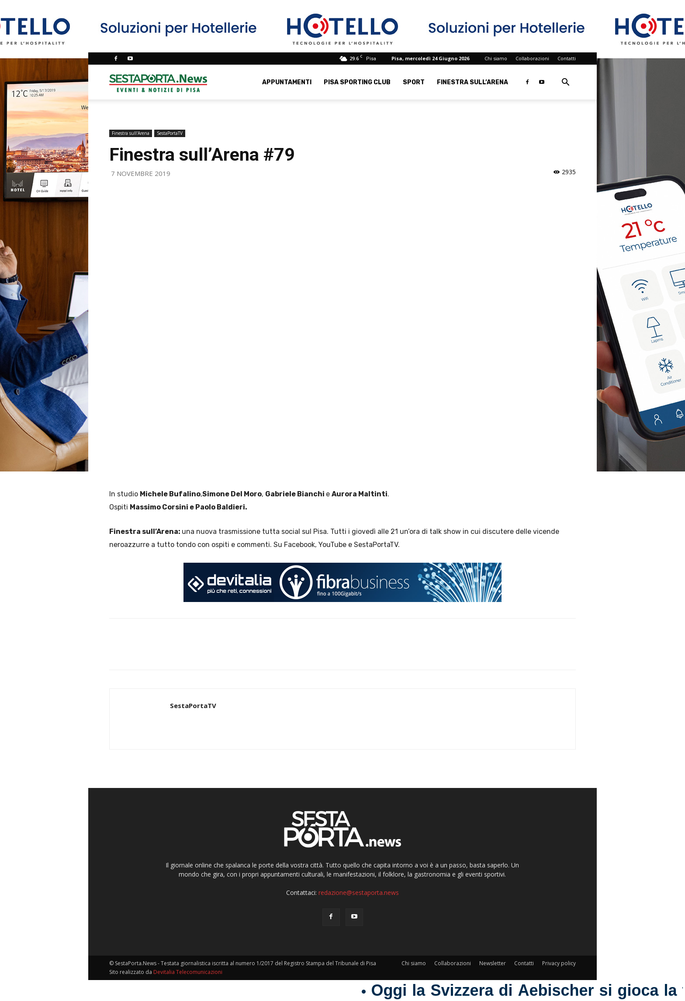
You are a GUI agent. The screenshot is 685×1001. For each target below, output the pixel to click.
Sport (414, 82)
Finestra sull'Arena (130, 133)
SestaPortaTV (170, 133)
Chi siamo (495, 58)
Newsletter (492, 963)
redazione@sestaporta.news (358, 892)
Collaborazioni (532, 58)
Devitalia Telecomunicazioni (187, 972)
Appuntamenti (286, 82)
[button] (565, 83)
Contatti (566, 58)
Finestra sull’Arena (472, 82)
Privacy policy (559, 963)
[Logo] (158, 82)
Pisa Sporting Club (357, 82)
